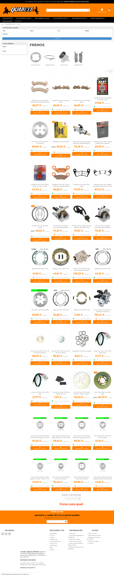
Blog (51, 548)
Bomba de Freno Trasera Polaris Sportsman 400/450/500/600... (82, 142)
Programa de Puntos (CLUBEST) (93, 538)
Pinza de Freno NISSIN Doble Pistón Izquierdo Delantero (81, 269)
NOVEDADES (7, 21)
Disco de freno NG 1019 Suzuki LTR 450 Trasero (102, 436)
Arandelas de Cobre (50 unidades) (81, 351)
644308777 (31, 567)
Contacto (90, 543)
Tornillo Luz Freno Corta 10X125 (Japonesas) (102, 352)
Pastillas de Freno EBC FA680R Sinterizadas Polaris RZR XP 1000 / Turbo (102, 186)
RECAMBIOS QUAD (42, 18)
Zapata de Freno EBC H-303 (40, 268)
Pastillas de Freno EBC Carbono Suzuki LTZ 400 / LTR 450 (40, 185)
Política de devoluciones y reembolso (76, 548)
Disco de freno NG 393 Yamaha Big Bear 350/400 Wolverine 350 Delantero (102, 478)
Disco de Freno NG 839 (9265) (39, 310)
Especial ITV (53, 544)
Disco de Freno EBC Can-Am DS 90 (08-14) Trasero (61, 352)
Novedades (53, 533)
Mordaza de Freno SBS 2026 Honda (40, 226)
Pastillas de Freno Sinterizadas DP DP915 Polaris (102, 98)
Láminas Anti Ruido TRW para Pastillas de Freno (60, 393)
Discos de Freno (35, 65)
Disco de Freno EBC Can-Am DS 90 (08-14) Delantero (40, 352)
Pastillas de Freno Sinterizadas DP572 (81, 101)
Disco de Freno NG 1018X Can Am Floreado (39, 142)
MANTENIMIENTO (97, 18)
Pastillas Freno (78, 65)
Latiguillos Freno (50, 65)
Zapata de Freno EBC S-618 (61, 310)
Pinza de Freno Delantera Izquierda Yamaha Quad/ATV (102, 226)
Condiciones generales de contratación (76, 536)
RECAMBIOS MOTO (79, 18)
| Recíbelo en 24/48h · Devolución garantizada (44, 1)
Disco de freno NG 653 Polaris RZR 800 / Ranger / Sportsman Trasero (82, 437)
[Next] (110, 71)
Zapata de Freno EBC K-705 (61, 268)
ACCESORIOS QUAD (23, 18)
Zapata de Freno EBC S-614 (82, 310)
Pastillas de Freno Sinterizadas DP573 (60, 101)
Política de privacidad (74, 541)
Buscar (57, 38)
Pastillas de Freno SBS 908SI (61, 141)
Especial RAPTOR (54, 542)
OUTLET (18, 21)
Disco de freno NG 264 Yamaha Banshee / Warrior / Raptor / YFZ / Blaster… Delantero (40, 478)
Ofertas (51, 537)
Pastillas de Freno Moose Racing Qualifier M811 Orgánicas (102, 142)
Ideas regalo (53, 546)
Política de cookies (74, 539)
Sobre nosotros (92, 533)
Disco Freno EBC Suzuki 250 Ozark (102, 393)
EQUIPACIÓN (7, 18)
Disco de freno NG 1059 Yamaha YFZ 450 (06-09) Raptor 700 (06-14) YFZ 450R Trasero (40, 437)
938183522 (23, 567)
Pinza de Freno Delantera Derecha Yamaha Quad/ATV (61, 226)
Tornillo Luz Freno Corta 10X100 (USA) (40, 393)
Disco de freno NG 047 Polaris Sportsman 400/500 (60, 478)
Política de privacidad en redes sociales (75, 544)
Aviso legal (71, 533)
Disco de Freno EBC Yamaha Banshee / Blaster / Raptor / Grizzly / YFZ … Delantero (81, 394)
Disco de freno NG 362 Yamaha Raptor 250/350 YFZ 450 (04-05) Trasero (61, 437)
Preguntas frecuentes (94, 535)
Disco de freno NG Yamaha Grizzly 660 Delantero (81, 478)
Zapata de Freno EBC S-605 (102, 268)
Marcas (51, 550)
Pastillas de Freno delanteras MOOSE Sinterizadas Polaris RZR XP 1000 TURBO (40, 102)
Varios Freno (64, 65)
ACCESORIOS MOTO (60, 18)
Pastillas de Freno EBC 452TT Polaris (81, 185)
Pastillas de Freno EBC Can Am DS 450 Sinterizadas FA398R (61, 185)
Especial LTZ (53, 539)
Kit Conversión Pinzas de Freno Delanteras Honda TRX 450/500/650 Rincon (102, 311)
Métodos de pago (92, 541)
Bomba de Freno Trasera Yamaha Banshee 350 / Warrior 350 (81, 226)
